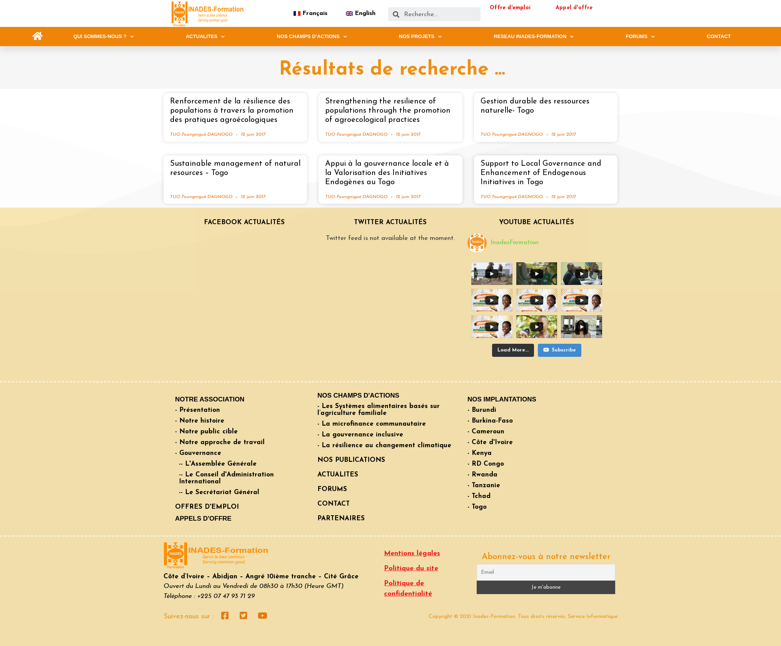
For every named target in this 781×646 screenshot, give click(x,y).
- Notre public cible (206, 431)
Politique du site (411, 568)
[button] (37, 36)
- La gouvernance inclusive (360, 434)
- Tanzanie (483, 485)
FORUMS (640, 36)
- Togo (477, 507)
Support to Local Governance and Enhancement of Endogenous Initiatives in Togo (541, 173)
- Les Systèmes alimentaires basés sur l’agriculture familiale (378, 409)
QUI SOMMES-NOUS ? (103, 36)
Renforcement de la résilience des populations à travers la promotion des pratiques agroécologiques (232, 111)
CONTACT (719, 36)
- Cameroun (485, 431)
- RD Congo (485, 464)
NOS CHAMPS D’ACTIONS (312, 36)
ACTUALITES (205, 36)
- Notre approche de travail (220, 442)
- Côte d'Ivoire (490, 442)
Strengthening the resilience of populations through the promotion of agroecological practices (388, 111)
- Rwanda (482, 474)
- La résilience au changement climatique (384, 445)
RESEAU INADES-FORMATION (534, 36)
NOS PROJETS (420, 36)
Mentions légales (412, 553)
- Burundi (481, 410)
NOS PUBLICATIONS (351, 460)
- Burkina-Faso (490, 421)
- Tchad (479, 496)
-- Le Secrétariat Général (219, 492)
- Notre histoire (199, 421)
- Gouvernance (198, 453)
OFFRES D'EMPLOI (207, 507)
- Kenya (479, 453)
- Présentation (197, 410)
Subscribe (559, 350)
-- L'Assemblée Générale (218, 464)
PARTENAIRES (341, 518)
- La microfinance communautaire (371, 424)
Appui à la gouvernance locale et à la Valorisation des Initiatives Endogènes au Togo (387, 173)
